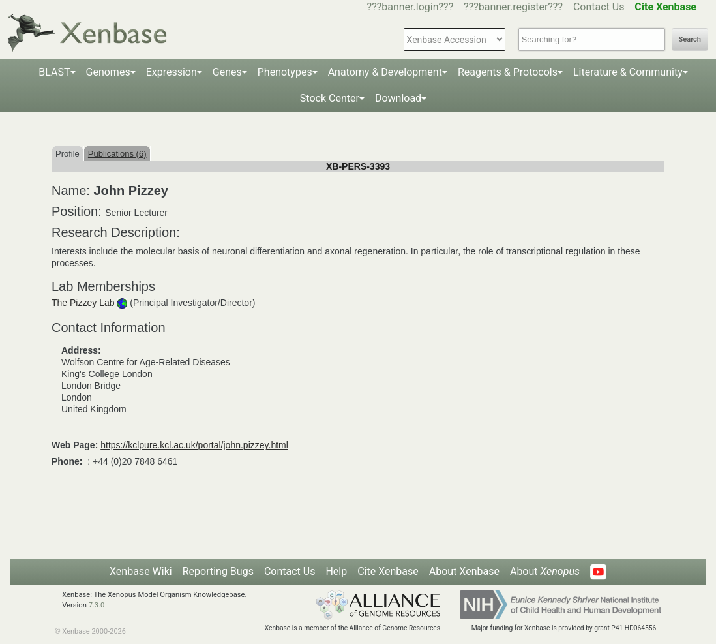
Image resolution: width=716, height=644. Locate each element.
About (545, 571)
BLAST (54, 72)
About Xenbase (464, 571)
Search (690, 39)
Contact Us (599, 7)
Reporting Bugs (218, 571)
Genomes (108, 72)
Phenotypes (285, 72)
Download (398, 98)
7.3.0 (97, 605)
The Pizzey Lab (83, 303)
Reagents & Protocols (508, 72)
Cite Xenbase (388, 571)
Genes (227, 72)
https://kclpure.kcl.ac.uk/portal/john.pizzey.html (194, 445)
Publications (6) (117, 154)
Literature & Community (628, 72)
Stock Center (329, 98)
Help (336, 571)
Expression (171, 72)
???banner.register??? (513, 7)
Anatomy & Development (385, 72)
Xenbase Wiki (141, 571)
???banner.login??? (410, 7)
